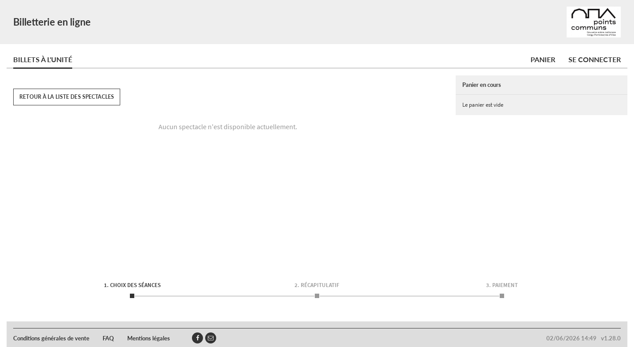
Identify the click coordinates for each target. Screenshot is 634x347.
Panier (543, 59)
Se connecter (594, 59)
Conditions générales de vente (51, 338)
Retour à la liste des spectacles (66, 96)
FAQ (108, 338)
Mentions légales (148, 338)
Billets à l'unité (42, 59)
